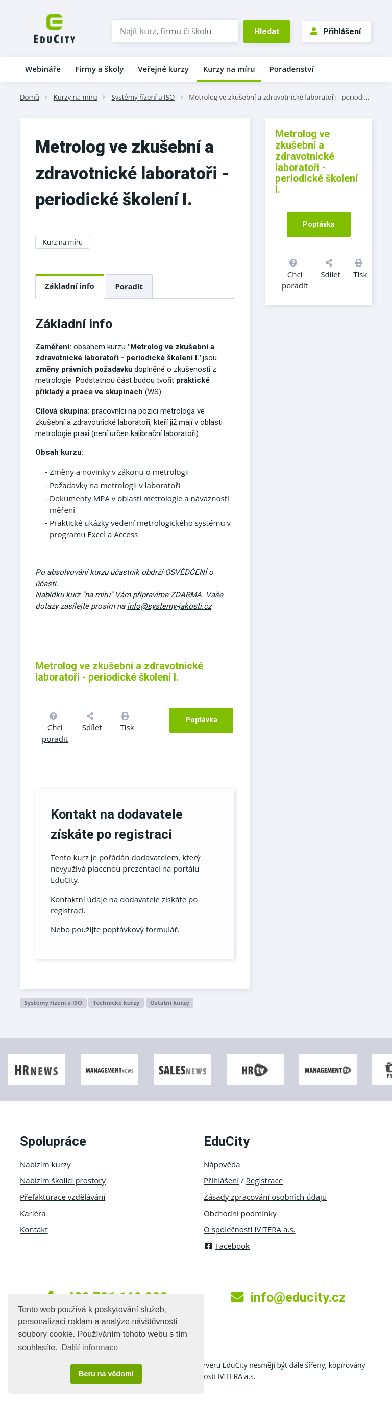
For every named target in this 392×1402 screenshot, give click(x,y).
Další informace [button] (89, 1347)
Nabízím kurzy (45, 1164)
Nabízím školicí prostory (63, 1180)
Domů (29, 97)
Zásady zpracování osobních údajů (265, 1197)
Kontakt (34, 1229)
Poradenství (292, 69)
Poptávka (201, 720)
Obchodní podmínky (240, 1213)
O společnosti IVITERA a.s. (250, 1229)
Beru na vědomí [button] (106, 1374)
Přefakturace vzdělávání (62, 1197)
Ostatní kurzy (169, 1002)
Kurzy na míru (229, 69)
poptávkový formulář (140, 929)
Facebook (227, 1246)
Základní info (69, 286)
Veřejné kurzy (163, 69)
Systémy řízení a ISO (143, 97)
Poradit (129, 286)
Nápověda (222, 1164)
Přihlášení (335, 31)
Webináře (43, 69)
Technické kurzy (116, 1002)
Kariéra (33, 1213)
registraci (67, 910)
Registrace (264, 1180)
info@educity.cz (288, 1297)
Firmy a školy (99, 69)
